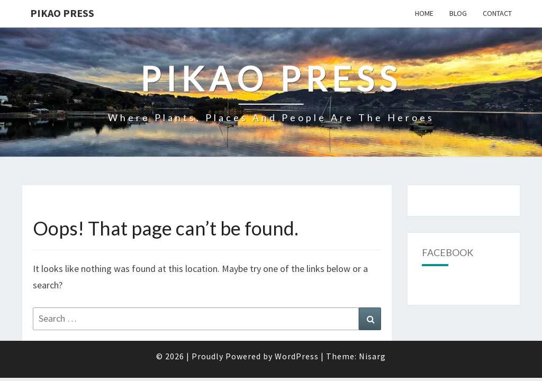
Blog (458, 13)
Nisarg (372, 328)
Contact (497, 13)
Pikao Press (62, 13)
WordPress (297, 328)
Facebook (447, 225)
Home (424, 13)
